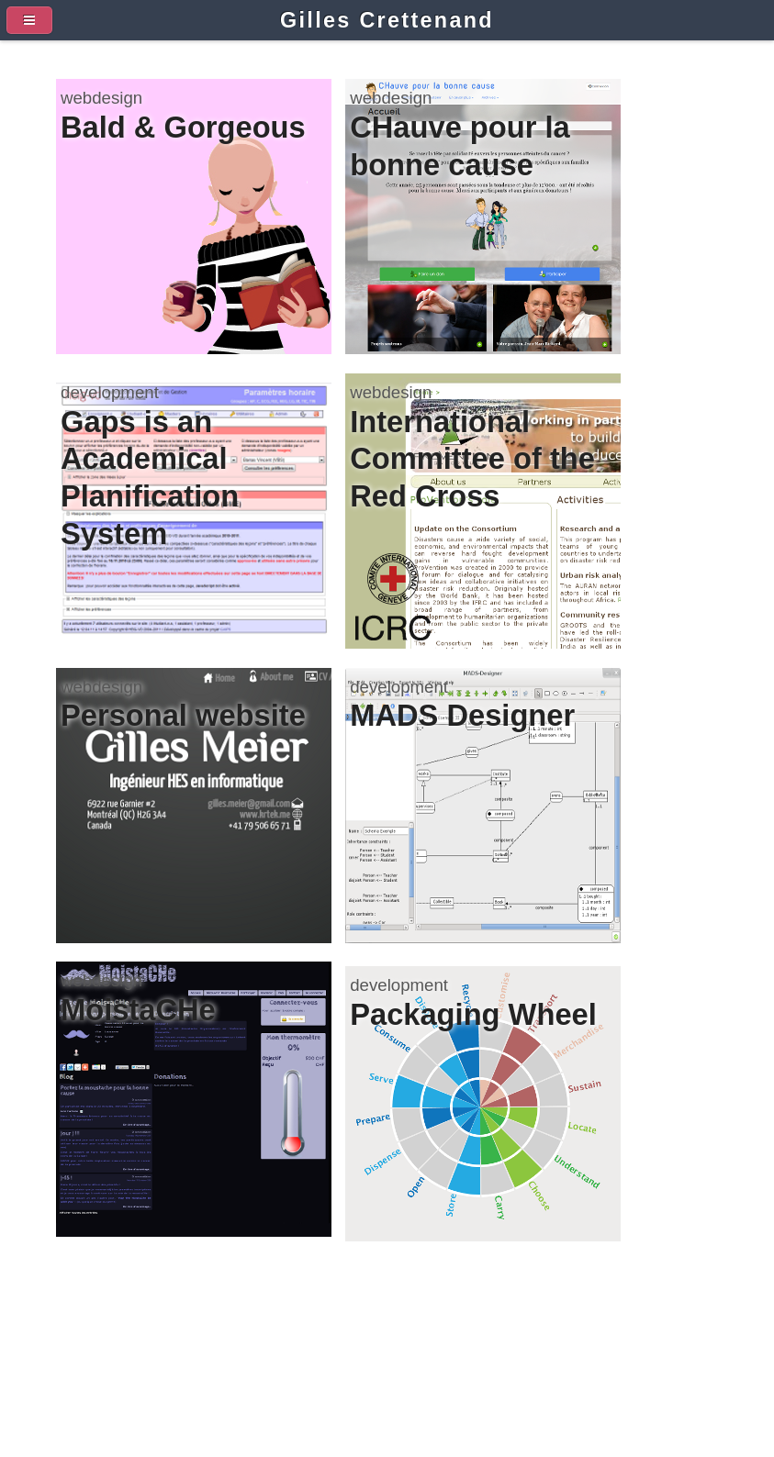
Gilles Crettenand (387, 20)
